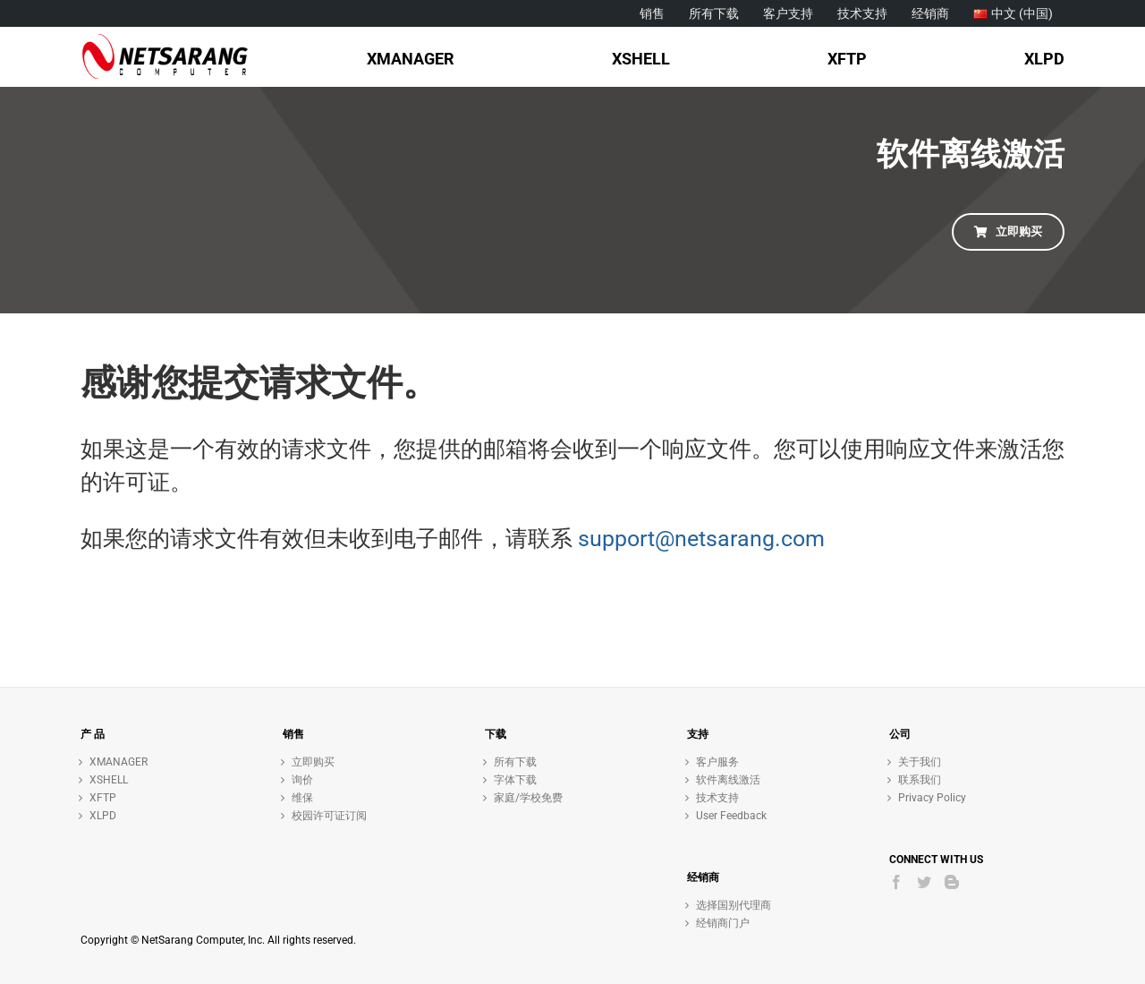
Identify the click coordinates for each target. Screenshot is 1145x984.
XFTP (102, 797)
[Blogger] (952, 882)
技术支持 (717, 797)
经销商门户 (723, 923)
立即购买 (313, 762)
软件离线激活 (728, 780)
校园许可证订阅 (329, 815)
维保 (302, 797)
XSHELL (108, 780)
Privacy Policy (932, 797)
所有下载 (515, 762)
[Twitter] (924, 882)
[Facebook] (896, 882)
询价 (302, 780)
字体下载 (515, 780)
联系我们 (919, 780)
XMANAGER (118, 762)
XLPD (102, 815)
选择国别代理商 (733, 905)
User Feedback (731, 815)
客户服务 (717, 762)
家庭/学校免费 (528, 797)
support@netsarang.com (701, 539)
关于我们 (919, 762)
